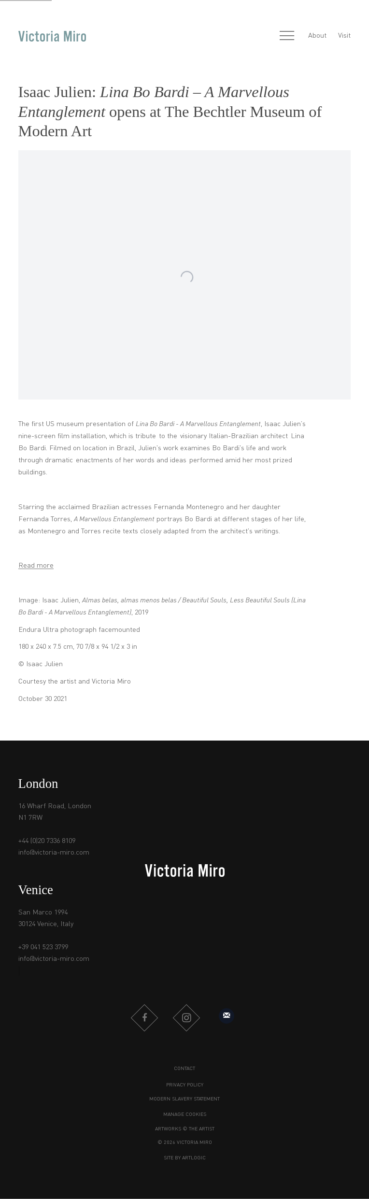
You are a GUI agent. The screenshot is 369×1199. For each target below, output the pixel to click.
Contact (184, 1068)
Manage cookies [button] (184, 1114)
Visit (344, 35)
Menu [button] (287, 36)
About (317, 35)
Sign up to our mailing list (226, 1016)
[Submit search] (266, 36)
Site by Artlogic (185, 1158)
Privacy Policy (184, 1085)
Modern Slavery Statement (184, 1099)
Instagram (186, 1018)
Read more (36, 565)
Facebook (144, 1018)
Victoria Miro (52, 36)
